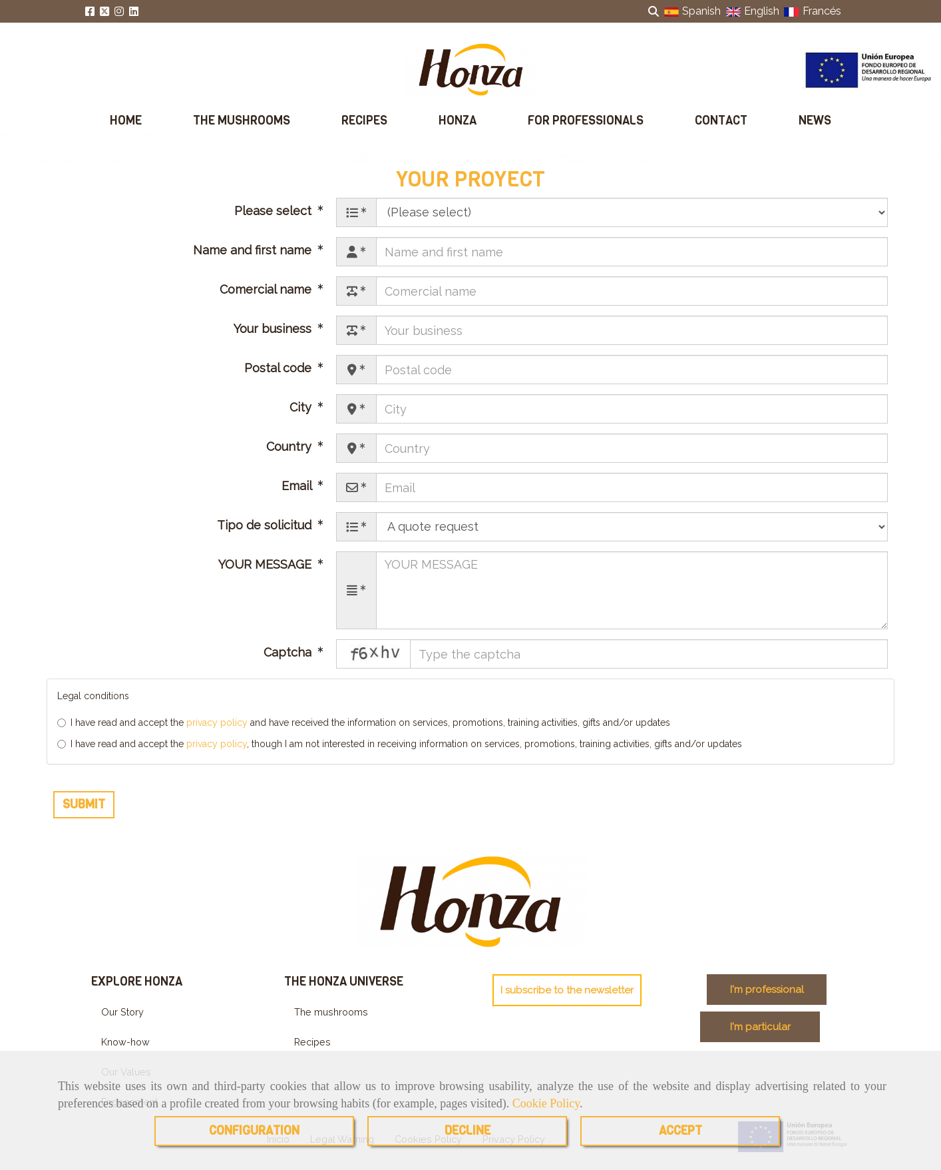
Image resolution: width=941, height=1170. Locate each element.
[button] (567, 1000)
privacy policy (217, 732)
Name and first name (254, 260)
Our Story (122, 1021)
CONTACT (721, 121)
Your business (274, 339)
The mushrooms (331, 1021)
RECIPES (364, 121)
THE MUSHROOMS (241, 121)
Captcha (289, 662)
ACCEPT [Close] (680, 1131)
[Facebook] (89, 11)
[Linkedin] (133, 11)
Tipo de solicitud (266, 535)
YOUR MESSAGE (266, 574)
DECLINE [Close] (467, 1131)
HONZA (457, 121)
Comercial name (267, 299)
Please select (274, 221)
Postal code (279, 378)
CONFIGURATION (254, 1131)
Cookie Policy (546, 1103)
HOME (126, 121)
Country (290, 456)
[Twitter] (104, 11)
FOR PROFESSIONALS (586, 121)
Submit (84, 814)
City (302, 417)
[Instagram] (119, 11)
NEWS (815, 121)
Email (298, 496)
